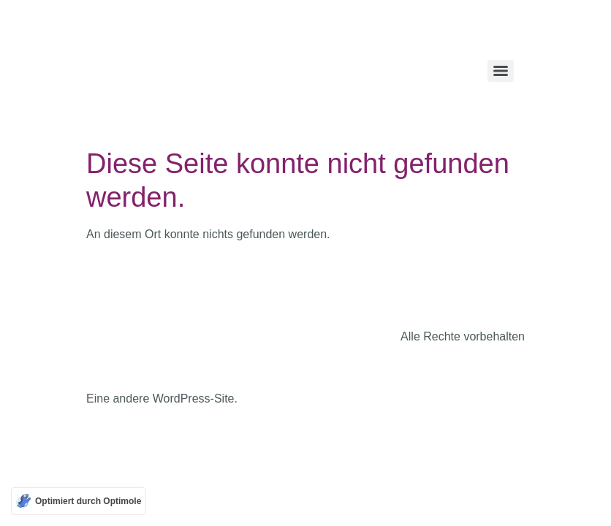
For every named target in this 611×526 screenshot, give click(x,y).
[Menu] (500, 71)
